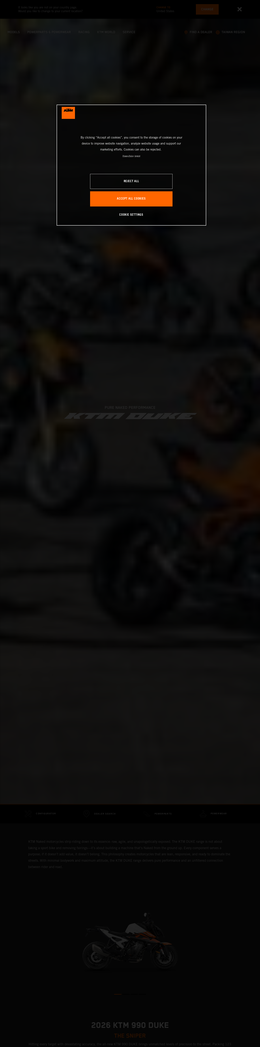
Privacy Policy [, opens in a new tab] (128, 156)
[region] (131, 165)
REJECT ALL (131, 181)
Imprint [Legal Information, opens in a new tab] (137, 156)
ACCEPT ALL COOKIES (131, 199)
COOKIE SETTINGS (131, 215)
